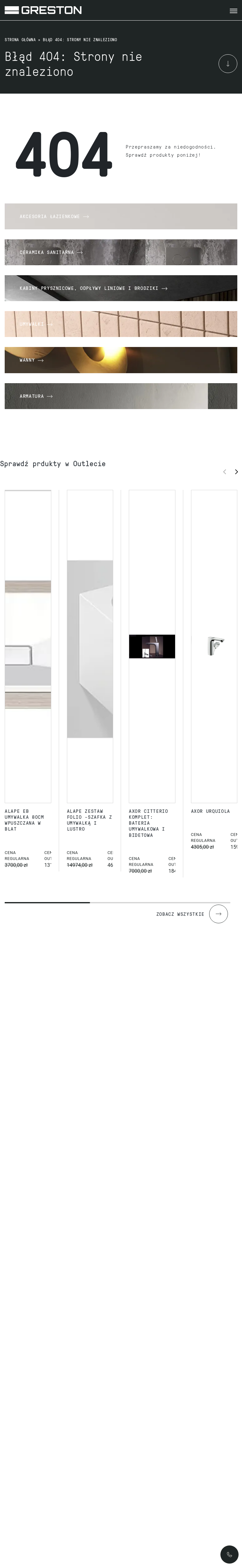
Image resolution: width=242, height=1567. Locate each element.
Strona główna (20, 39)
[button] (238, 471)
